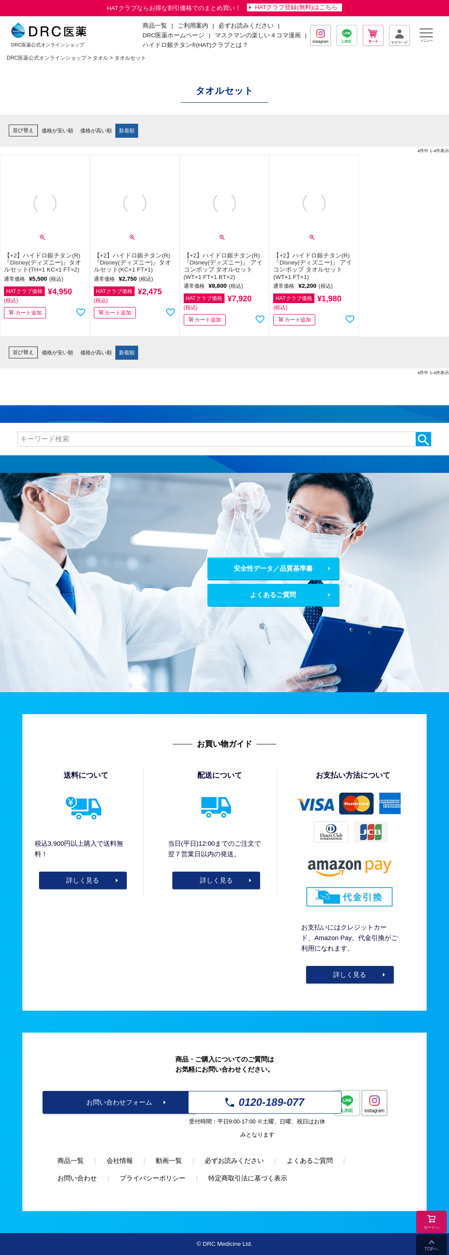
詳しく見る (82, 880)
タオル (100, 58)
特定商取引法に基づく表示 (247, 1178)
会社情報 (120, 1160)
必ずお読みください (246, 25)
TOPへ (431, 1248)
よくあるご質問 (273, 594)
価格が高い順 (96, 131)
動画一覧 (169, 1160)
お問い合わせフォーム (119, 1102)
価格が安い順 (57, 131)
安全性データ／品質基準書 (273, 568)
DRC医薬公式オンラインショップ (46, 58)
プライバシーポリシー (152, 1178)
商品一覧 (70, 1160)
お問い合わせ (77, 1178)
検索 (423, 439)
